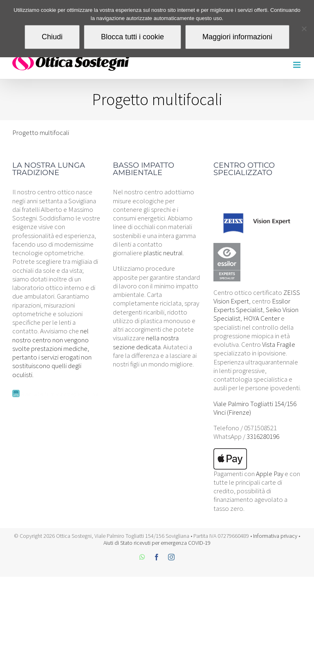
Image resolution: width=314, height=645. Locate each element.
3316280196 (263, 436)
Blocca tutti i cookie (132, 37)
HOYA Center (261, 318)
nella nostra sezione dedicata (146, 342)
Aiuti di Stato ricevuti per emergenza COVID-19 (157, 542)
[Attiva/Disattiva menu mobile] (297, 65)
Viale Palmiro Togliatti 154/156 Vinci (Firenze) (254, 408)
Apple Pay (269, 473)
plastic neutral (163, 252)
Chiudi (52, 37)
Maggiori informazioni (237, 37)
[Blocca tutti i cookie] (304, 29)
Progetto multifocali (40, 132)
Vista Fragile (278, 344)
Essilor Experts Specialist (251, 305)
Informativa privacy (275, 535)
